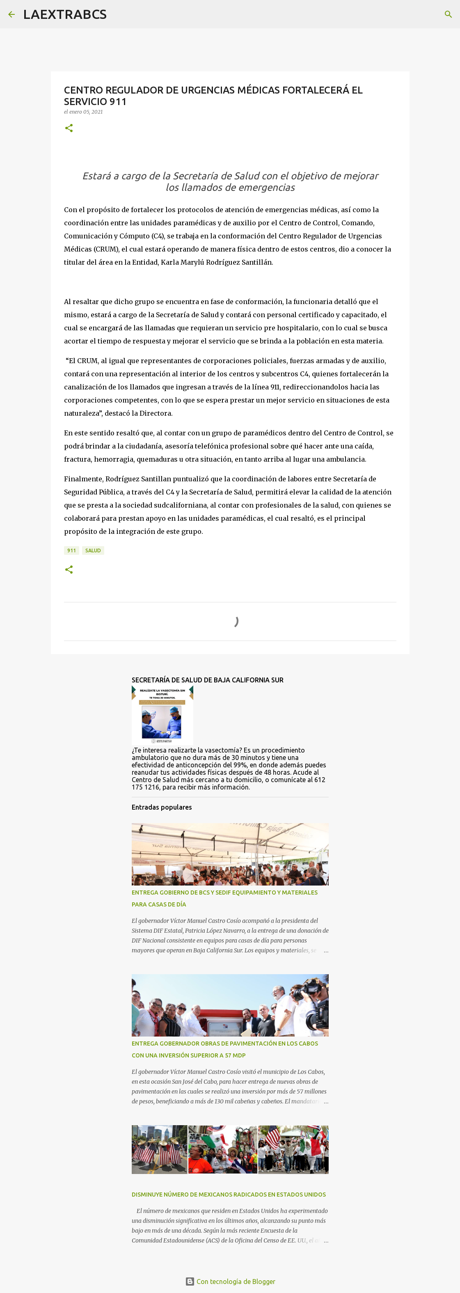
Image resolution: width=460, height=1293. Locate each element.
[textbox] (230, 181)
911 (71, 550)
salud (93, 550)
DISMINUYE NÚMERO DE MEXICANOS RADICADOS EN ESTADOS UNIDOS (229, 1194)
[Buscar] (118, 14)
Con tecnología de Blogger (230, 1281)
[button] (69, 128)
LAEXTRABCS (65, 14)
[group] (230, 181)
